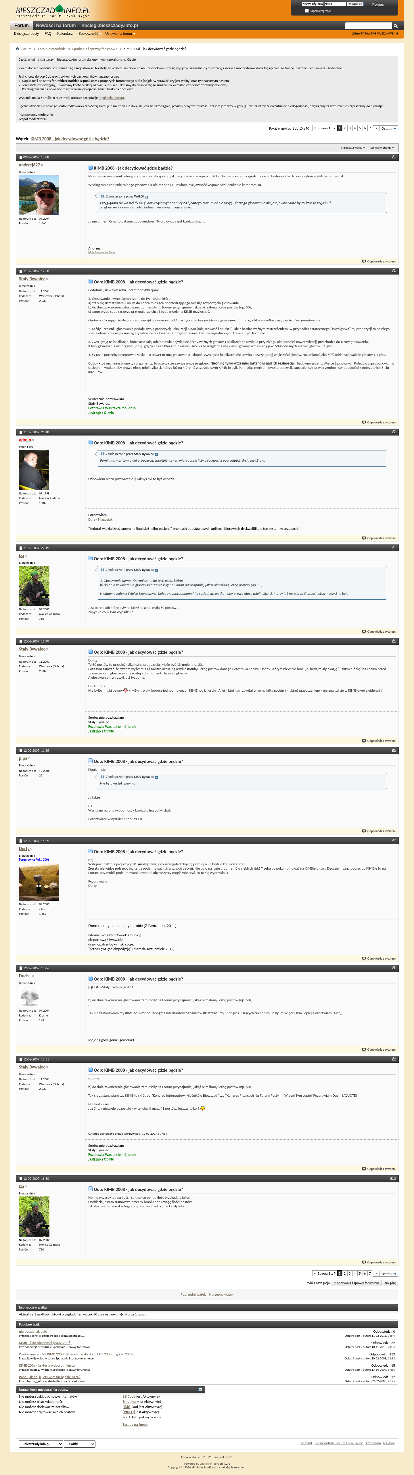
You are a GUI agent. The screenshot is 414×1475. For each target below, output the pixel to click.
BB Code (128, 1396)
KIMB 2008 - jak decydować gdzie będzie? (69, 138)
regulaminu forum (111, 98)
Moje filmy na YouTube (101, 252)
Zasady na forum (135, 1424)
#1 (394, 157)
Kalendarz (65, 34)
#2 (394, 270)
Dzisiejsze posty (26, 34)
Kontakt (306, 1443)
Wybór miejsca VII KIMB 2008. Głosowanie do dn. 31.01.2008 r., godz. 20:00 (76, 1354)
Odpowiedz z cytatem (379, 261)
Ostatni (389, 128)
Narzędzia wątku (352, 147)
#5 (394, 641)
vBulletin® (206, 1464)
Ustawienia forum (118, 34)
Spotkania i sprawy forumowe (94, 49)
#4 (394, 547)
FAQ (48, 34)
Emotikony (130, 1401)
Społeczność (88, 34)
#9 (394, 1059)
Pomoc (378, 5)
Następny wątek (221, 1294)
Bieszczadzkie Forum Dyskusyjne (339, 1443)
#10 (393, 1178)
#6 (394, 750)
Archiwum (373, 1443)
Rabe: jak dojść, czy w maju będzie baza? (49, 1377)
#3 (394, 431)
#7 (394, 840)
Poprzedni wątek (193, 1294)
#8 (394, 968)
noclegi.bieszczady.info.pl (110, 25)
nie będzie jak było (33, 1331)
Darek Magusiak (100, 519)
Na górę (390, 1283)
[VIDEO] (128, 1412)
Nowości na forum (56, 25)
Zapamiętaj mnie (318, 11)
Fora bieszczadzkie (52, 49)
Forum (21, 25)
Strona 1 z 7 (327, 128)
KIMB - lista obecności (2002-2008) (45, 1342)
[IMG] (127, 1407)
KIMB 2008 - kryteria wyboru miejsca (47, 1365)
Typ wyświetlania (380, 147)
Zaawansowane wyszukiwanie (375, 33)
